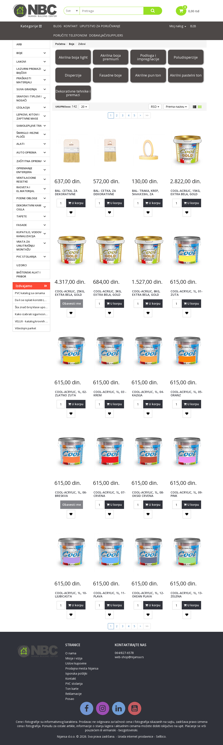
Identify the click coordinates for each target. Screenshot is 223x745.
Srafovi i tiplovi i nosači (29, 98)
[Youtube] (135, 708)
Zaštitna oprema (29, 161)
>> (147, 115)
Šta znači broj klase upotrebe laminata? (32, 307)
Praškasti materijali (24, 80)
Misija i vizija (73, 658)
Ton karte (72, 689)
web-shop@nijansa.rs (129, 657)
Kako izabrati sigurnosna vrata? (32, 314)
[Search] (152, 11)
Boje (19, 53)
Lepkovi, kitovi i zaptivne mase (27, 116)
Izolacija (23, 107)
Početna (60, 44)
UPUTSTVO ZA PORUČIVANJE (100, 26)
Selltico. (161, 736)
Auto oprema (26, 152)
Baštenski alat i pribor (28, 274)
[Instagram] (102, 708)
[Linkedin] (119, 708)
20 (84, 107)
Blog (57, 26)
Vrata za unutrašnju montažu (25, 245)
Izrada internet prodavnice (135, 736)
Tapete (21, 216)
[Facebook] (86, 708)
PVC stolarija (26, 256)
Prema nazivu (176, 107)
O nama (70, 653)
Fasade (21, 225)
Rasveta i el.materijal (25, 189)
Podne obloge (26, 198)
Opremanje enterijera (24, 170)
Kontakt (71, 26)
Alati (20, 144)
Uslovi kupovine (76, 663)
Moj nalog (177, 26)
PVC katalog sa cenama (30, 293)
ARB (19, 44)
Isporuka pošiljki (76, 673)
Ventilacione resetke (26, 180)
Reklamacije (73, 694)
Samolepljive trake (30, 126)
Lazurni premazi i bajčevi (29, 71)
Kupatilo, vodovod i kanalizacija (31, 234)
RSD (155, 107)
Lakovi (21, 61)
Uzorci (21, 265)
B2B (193, 26)
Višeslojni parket (25, 328)
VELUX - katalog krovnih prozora (32, 321)
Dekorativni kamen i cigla (31, 207)
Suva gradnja (26, 89)
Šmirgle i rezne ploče (27, 135)
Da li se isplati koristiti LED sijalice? (32, 300)
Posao (69, 699)
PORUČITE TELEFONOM (70, 35)
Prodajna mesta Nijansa (81, 668)
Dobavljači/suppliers (106, 35)
